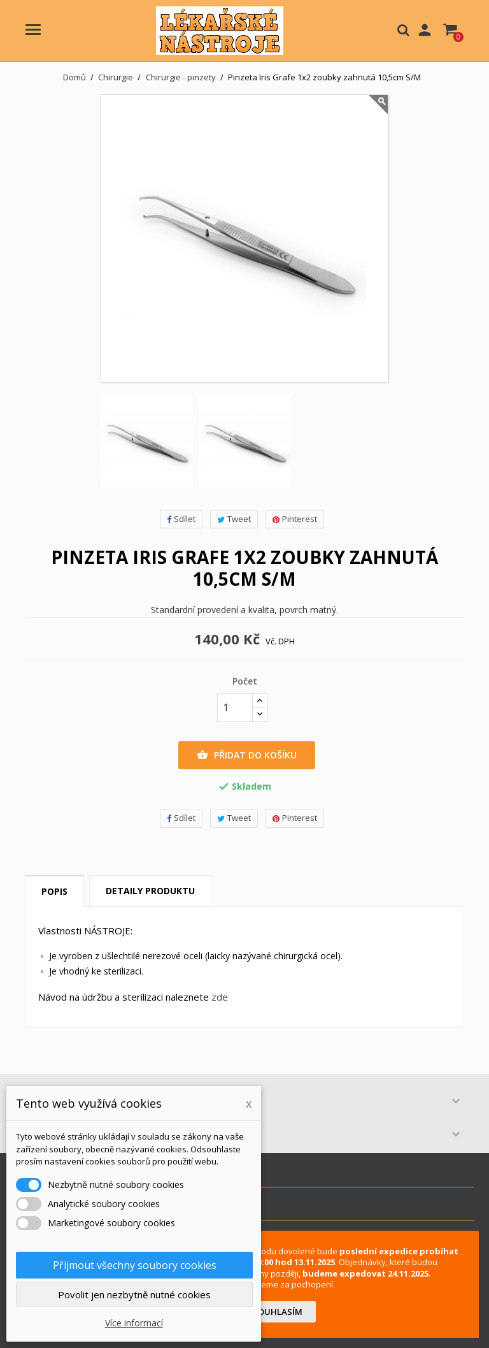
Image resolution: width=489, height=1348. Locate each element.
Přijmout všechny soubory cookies (134, 1265)
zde (219, 996)
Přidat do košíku (247, 755)
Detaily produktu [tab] (150, 891)
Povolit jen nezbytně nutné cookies (134, 1294)
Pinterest (295, 519)
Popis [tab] (54, 891)
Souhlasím (277, 1311)
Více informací (134, 1323)
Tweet (234, 519)
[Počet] (235, 707)
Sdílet (181, 519)
